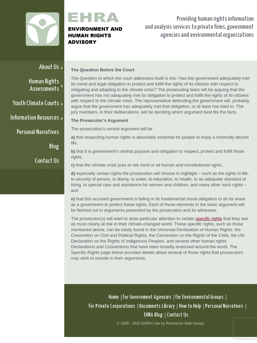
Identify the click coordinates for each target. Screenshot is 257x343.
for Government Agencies (147, 297)
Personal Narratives (224, 306)
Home (113, 297)
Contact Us (177, 315)
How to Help (190, 306)
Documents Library (157, 306)
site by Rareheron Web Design (179, 323)
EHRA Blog (153, 315)
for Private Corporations (112, 306)
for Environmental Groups (199, 297)
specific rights (209, 218)
